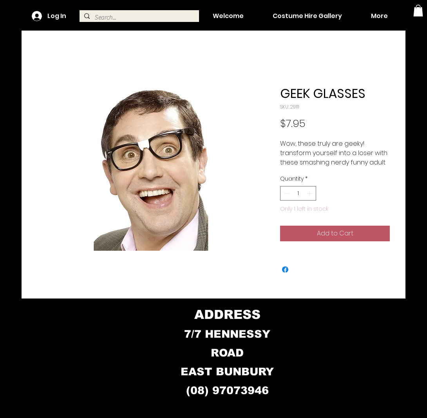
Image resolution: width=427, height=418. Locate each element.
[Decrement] (286, 193)
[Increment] (310, 193)
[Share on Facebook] (285, 269)
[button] (418, 10)
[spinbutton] (298, 193)
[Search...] (138, 17)
